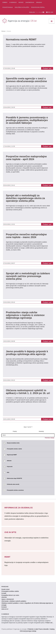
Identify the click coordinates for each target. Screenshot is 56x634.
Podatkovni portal (38, 7)
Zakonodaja (29, 2)
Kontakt (3, 593)
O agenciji (13, 2)
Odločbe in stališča (22, 7)
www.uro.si (4, 609)
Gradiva (39, 2)
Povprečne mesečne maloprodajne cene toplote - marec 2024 (26, 236)
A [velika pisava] (41, 12)
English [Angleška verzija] (32, 12)
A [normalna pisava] (39, 12)
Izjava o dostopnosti (7, 599)
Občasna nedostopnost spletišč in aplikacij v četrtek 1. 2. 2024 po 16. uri (28, 391)
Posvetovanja (7, 7)
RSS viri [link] (49, 12)
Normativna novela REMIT (21, 39)
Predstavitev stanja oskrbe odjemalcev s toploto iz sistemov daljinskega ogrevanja (25, 315)
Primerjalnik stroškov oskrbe (10, 591)
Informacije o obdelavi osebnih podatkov (13, 601)
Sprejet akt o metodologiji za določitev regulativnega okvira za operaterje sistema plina (25, 198)
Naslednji (41, 431)
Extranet (4, 607)
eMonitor (4, 597)
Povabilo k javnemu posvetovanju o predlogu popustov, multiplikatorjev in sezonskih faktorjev (27, 120)
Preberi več (47, 68)
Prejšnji (15, 431)
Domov (4, 2)
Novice (21, 2)
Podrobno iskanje (49, 437)
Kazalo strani (5, 589)
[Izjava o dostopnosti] (43, 12)
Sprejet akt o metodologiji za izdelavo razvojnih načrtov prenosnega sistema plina (28, 276)
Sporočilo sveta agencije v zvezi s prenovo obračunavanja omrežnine (26, 80)
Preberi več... (49, 622)
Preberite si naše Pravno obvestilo (38, 629)
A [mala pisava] (37, 12)
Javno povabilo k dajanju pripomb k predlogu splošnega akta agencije (27, 352)
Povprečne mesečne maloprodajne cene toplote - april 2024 (26, 158)
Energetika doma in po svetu (10, 595)
